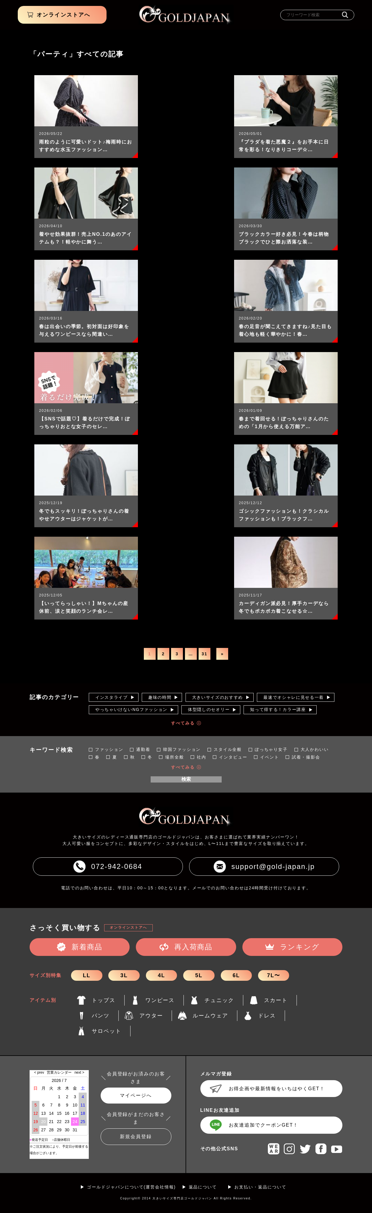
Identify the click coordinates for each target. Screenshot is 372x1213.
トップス (103, 1000)
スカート (276, 1000)
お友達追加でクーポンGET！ (264, 1124)
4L (161, 975)
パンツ (100, 1016)
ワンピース (160, 1000)
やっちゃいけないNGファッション (131, 709)
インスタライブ (111, 697)
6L (236, 975)
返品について (203, 1187)
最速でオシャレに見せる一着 (293, 697)
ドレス (267, 1016)
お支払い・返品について (260, 1187)
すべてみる (183, 723)
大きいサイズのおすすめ (217, 697)
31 (204, 653)
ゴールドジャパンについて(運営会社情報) (131, 1187)
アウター (151, 1016)
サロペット (106, 1031)
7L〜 (273, 975)
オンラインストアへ (128, 927)
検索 (186, 779)
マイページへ (136, 1095)
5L (199, 975)
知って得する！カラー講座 (278, 709)
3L (124, 975)
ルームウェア (210, 1016)
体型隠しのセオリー (209, 709)
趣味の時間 (159, 697)
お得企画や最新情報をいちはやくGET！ (277, 1088)
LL (87, 975)
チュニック (219, 1000)
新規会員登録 (136, 1136)
